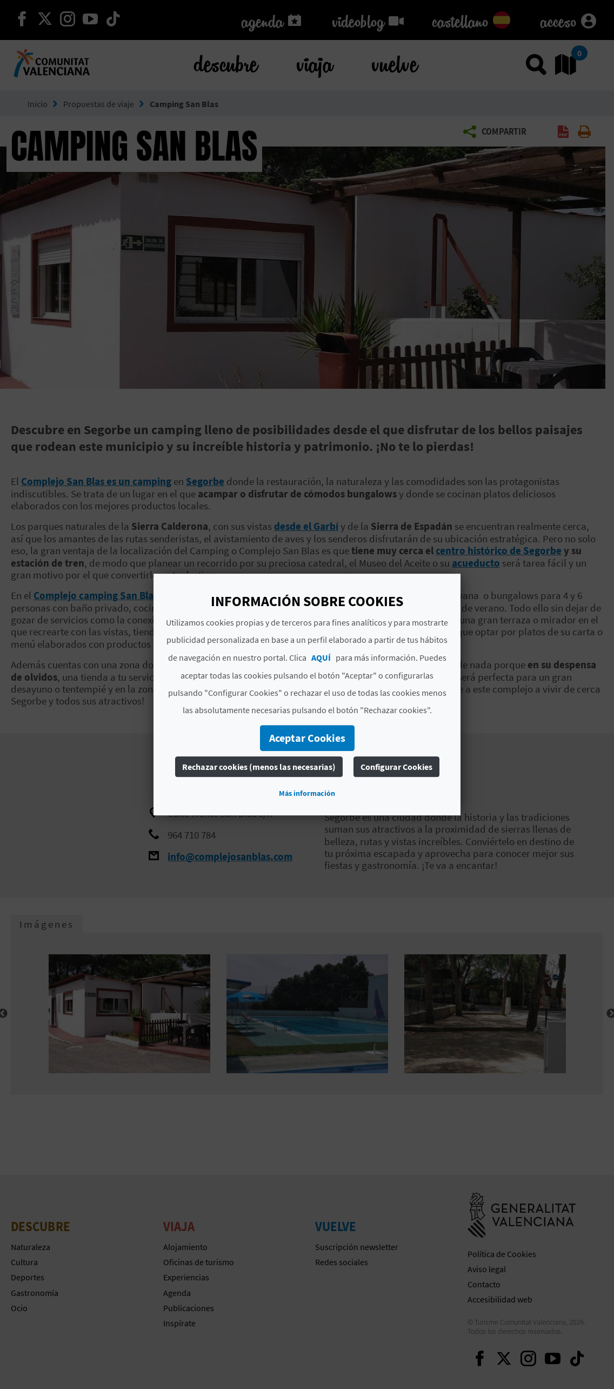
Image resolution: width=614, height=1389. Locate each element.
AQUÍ (321, 657)
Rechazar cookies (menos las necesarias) (259, 766)
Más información (307, 793)
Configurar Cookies (396, 766)
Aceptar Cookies (307, 738)
